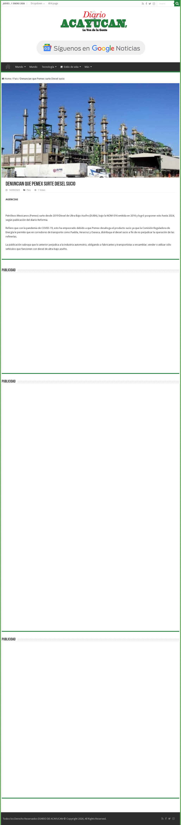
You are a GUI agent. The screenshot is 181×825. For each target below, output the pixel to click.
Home (6, 78)
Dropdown (36, 3)
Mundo (19, 66)
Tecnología (48, 66)
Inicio (8, 66)
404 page (53, 3)
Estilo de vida (69, 66)
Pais (15, 78)
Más (87, 66)
